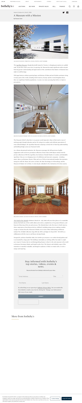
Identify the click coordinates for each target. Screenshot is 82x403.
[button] (42, 317)
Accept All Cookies (66, 398)
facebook (41, 365)
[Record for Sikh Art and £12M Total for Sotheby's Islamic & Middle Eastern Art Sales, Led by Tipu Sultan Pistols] (51, 333)
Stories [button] (49, 1)
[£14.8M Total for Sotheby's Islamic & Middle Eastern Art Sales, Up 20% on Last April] (21, 333)
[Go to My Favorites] (74, 6)
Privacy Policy (38, 378)
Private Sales (44, 6)
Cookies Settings (55, 398)
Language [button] (74, 1)
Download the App (24, 381)
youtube (55, 365)
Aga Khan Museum (21, 65)
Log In (3, 1)
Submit (41, 296)
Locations (22, 378)
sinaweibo (62, 365)
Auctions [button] (22, 6)
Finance (62, 6)
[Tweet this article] (64, 12)
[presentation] (28, 302)
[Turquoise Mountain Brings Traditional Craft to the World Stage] (71, 326)
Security (51, 375)
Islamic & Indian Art (19, 12)
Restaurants (37, 1)
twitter (34, 365)
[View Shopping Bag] (78, 6)
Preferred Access (15, 1)
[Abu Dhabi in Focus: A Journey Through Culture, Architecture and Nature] (71, 340)
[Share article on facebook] (67, 12)
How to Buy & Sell (61, 1)
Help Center (22, 375)
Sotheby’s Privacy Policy (44, 287)
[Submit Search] (69, 6)
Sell (54, 6)
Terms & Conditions (55, 378)
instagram (47, 365)
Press (36, 375)
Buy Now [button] (32, 6)
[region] (41, 398)
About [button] (27, 1)
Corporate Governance (41, 381)
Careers (36, 384)
